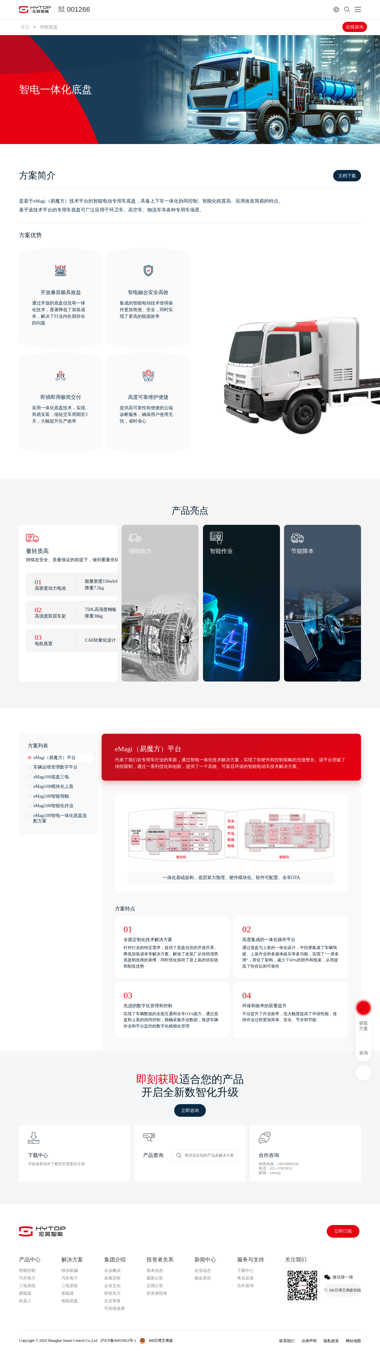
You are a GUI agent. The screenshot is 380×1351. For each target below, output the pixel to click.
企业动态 (202, 1270)
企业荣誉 (112, 1300)
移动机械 (69, 1270)
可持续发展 (114, 1308)
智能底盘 (69, 1300)
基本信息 (155, 1270)
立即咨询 (190, 1110)
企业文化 (112, 1285)
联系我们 (286, 1341)
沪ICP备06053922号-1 (118, 1340)
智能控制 (27, 1270)
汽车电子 (27, 1278)
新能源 (25, 1293)
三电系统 (27, 1285)
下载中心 (245, 1270)
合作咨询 (245, 1285)
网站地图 (353, 1341)
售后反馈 (245, 1278)
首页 (25, 26)
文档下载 (347, 175)
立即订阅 (343, 1231)
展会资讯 (202, 1278)
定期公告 (155, 1285)
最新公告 (155, 1278)
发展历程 (112, 1278)
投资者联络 (157, 1293)
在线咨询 (355, 26)
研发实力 (112, 1293)
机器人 (25, 1300)
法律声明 (309, 1341)
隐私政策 (331, 1341)
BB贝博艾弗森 (161, 1340)
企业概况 (112, 1270)
